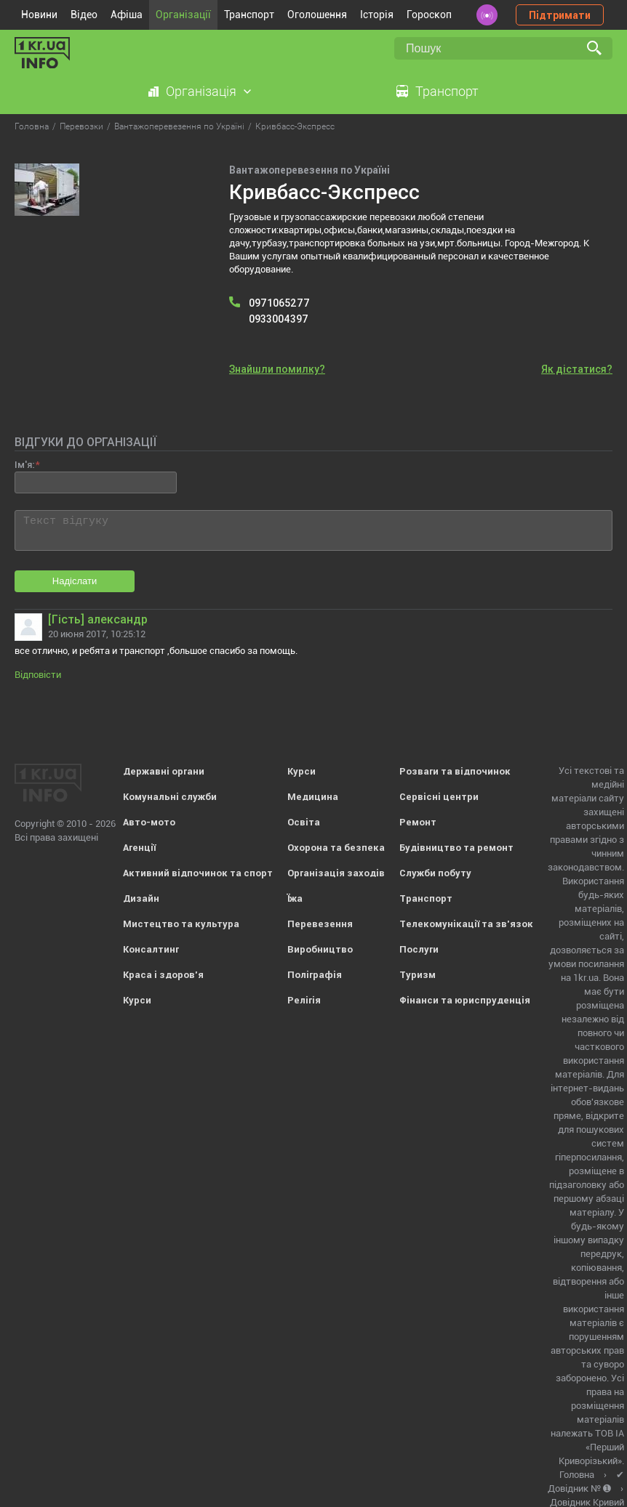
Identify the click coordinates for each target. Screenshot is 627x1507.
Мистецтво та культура (181, 923)
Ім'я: (24, 464)
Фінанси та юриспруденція (464, 1000)
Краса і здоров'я (163, 974)
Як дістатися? (576, 369)
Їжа (295, 898)
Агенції (139, 847)
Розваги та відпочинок (455, 771)
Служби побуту (435, 873)
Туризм (417, 974)
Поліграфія (314, 974)
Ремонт (417, 822)
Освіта (303, 822)
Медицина (312, 796)
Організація (201, 91)
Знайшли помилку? (277, 369)
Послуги (419, 949)
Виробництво (320, 949)
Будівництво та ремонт (456, 847)
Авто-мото (149, 822)
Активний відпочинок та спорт (198, 873)
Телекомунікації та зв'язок (466, 923)
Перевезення (320, 923)
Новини (39, 14)
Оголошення (317, 14)
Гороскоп (429, 14)
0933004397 (278, 319)
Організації (183, 14)
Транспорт (249, 14)
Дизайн (141, 898)
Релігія (304, 1000)
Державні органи (163, 771)
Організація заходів (336, 873)
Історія (377, 14)
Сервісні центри (439, 796)
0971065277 (279, 303)
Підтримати (560, 15)
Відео (84, 14)
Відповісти (38, 674)
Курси (137, 1000)
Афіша (127, 14)
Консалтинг (151, 949)
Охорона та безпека (336, 847)
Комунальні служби (170, 796)
